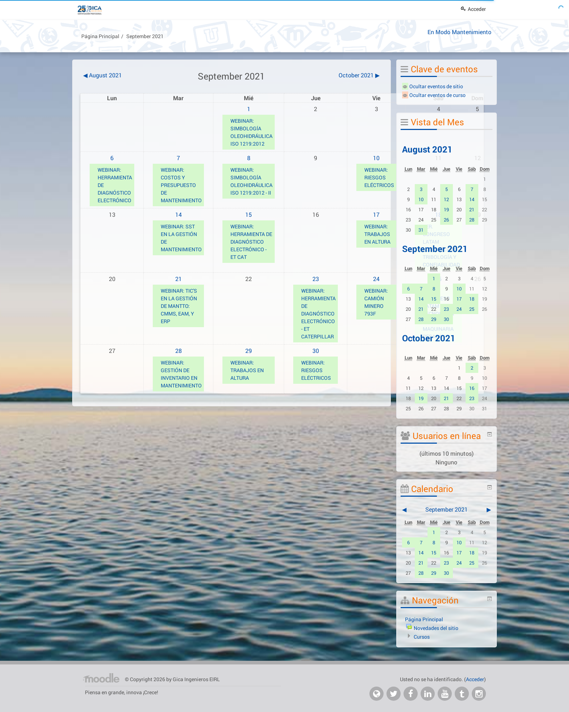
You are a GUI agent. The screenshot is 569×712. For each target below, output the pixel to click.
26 (446, 220)
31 (420, 230)
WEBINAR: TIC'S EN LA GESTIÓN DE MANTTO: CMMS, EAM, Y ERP (179, 306)
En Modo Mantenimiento (459, 32)
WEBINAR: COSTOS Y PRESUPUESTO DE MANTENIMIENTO (181, 185)
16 (471, 388)
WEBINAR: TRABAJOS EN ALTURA (377, 234)
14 (178, 214)
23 (315, 278)
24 (376, 278)
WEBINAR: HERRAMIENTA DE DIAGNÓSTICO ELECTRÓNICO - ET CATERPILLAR (318, 313)
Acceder (473, 8)
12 (446, 199)
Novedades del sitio (436, 627)
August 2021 (427, 149)
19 (446, 209)
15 (248, 214)
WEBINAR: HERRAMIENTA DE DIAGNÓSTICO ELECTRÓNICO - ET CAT (251, 241)
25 (471, 309)
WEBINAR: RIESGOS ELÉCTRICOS (379, 177)
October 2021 (428, 338)
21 (178, 278)
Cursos (422, 636)
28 (178, 350)
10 (376, 158)
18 (471, 299)
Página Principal (100, 36)
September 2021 (145, 36)
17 (376, 214)
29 (248, 350)
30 (315, 350)
